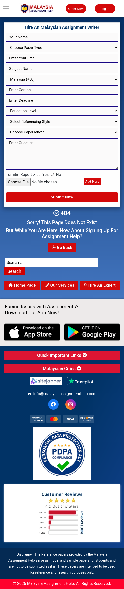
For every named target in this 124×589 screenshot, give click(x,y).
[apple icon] (32, 332)
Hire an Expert (100, 285)
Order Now (76, 9)
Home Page (22, 285)
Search (14, 271)
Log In (105, 9)
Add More (92, 181)
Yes (45, 174)
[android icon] (92, 332)
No (58, 174)
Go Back (62, 247)
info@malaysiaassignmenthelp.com (62, 394)
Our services (59, 285)
